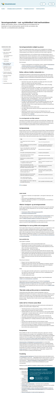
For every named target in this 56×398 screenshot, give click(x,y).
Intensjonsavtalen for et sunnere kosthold (42, 215)
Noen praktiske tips (7, 69)
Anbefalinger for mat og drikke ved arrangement (7, 67)
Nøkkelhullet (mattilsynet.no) (40, 99)
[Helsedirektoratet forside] (9, 4)
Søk (42, 3)
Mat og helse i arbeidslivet (31, 220)
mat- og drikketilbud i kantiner (42, 67)
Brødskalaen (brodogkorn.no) (27, 99)
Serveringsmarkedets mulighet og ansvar (6, 50)
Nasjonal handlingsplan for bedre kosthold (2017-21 (38, 360)
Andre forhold (6, 61)
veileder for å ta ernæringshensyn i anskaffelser (28, 278)
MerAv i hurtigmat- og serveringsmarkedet (7, 64)
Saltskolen (32, 113)
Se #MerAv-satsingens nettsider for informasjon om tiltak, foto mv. (35, 218)
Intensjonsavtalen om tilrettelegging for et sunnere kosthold (30, 342)
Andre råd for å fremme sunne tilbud (7, 76)
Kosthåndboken (50, 68)
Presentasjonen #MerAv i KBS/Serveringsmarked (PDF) (32, 212)
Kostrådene (21, 77)
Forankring (5, 81)
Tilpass (46, 378)
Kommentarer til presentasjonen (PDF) (29, 213)
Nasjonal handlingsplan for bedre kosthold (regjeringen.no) (33, 392)
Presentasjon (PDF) (27, 375)
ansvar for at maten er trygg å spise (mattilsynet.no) (36, 338)
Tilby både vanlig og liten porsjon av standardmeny (7, 73)
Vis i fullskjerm (23, 185)
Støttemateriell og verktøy (7, 83)
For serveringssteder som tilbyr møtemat (8, 56)
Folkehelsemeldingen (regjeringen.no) (27, 356)
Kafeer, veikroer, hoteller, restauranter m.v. (7, 53)
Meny (52, 3)
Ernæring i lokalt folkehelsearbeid (28, 383)
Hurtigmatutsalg (6, 59)
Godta (32, 378)
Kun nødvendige (39, 378)
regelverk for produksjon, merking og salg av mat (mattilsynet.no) (39, 365)
